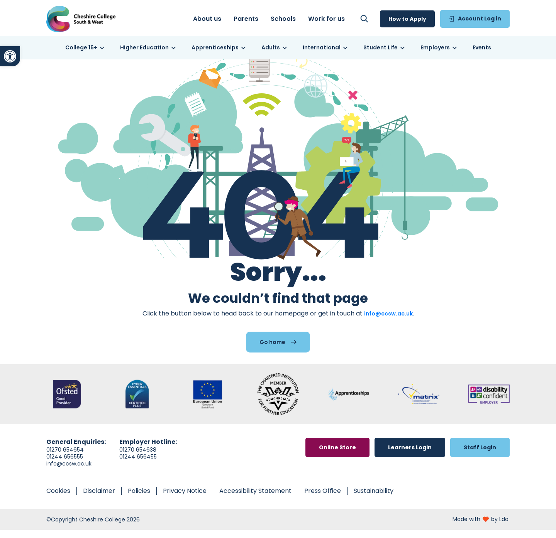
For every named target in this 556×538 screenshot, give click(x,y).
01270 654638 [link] (137, 458)
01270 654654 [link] (65, 458)
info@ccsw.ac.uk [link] (388, 321)
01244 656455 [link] (138, 465)
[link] (10, 56)
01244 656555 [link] (64, 465)
